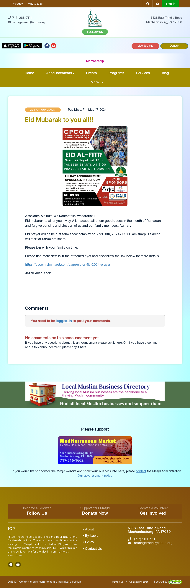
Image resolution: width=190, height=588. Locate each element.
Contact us (117, 581)
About (88, 529)
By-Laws (90, 535)
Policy (88, 542)
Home (29, 73)
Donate (174, 45)
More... (97, 82)
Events (91, 73)
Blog (165, 73)
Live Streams (145, 45)
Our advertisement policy (95, 475)
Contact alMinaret (138, 581)
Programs (116, 73)
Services (143, 73)
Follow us (95, 31)
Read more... (15, 555)
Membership (95, 61)
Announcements (60, 73)
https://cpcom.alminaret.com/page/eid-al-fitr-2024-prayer (67, 264)
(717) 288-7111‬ (144, 539)
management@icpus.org (153, 543)
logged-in (64, 321)
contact (141, 471)
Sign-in (170, 3)
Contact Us (92, 548)
